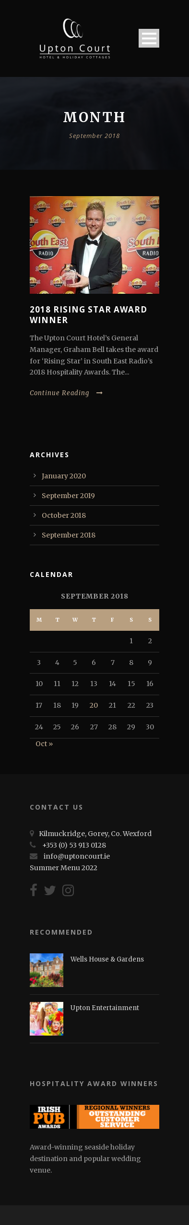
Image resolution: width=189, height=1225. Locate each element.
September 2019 (68, 495)
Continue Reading (66, 393)
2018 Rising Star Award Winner (88, 314)
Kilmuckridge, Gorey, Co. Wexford (95, 833)
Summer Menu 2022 (63, 867)
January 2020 (64, 476)
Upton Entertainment (105, 1008)
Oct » (44, 743)
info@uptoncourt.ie (77, 856)
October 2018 (64, 515)
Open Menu (149, 38)
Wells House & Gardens (107, 959)
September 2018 (68, 535)
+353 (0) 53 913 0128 (74, 845)
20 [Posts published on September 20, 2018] (94, 705)
